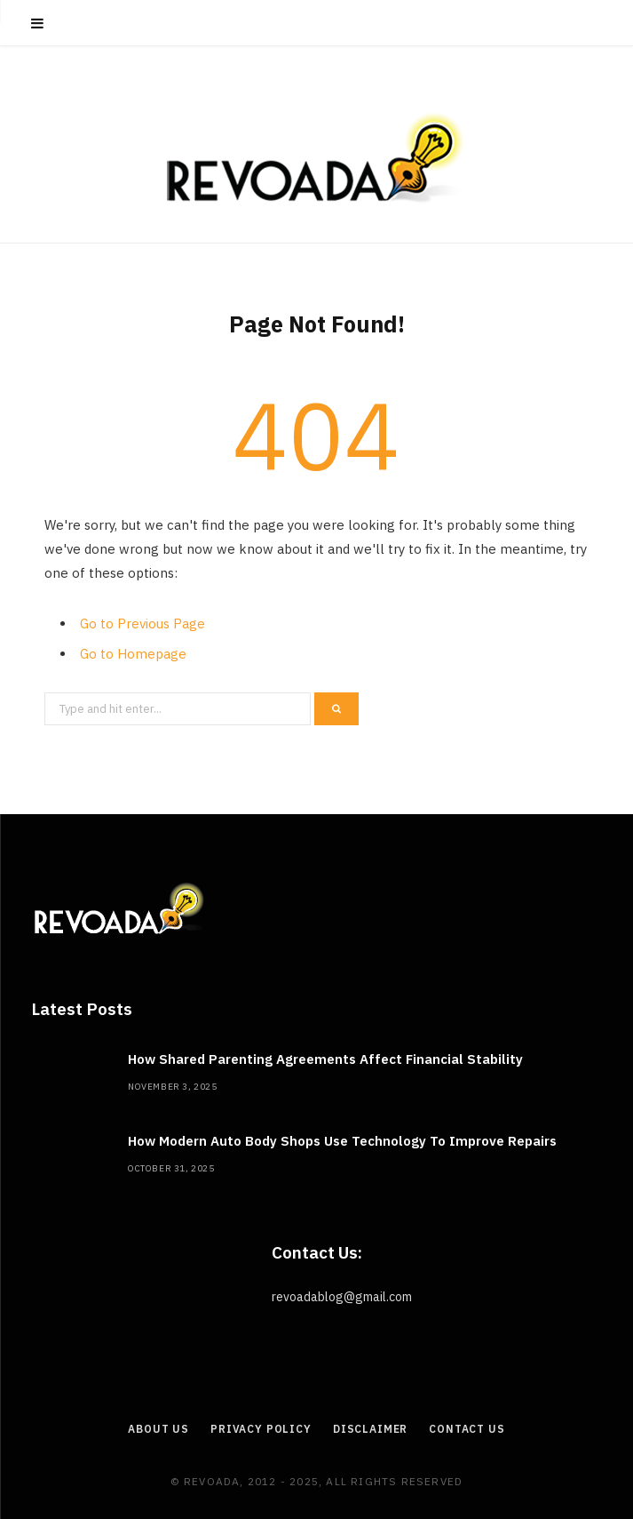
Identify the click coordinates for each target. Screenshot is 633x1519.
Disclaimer (370, 1428)
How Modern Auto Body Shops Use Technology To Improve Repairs (342, 1140)
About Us (158, 1428)
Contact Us (466, 1428)
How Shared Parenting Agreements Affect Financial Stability (325, 1059)
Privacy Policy (261, 1428)
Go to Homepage (133, 653)
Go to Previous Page (142, 623)
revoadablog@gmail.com (342, 1297)
